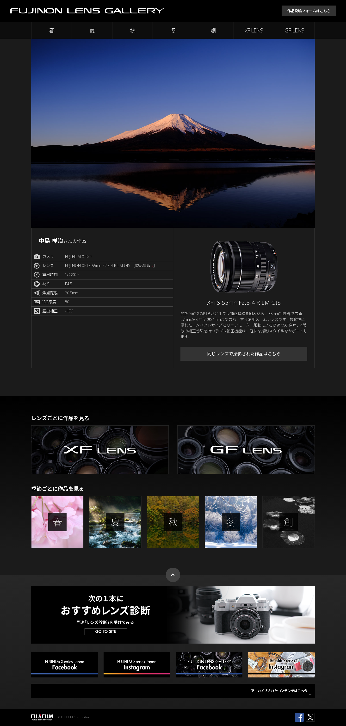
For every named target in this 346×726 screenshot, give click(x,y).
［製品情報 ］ (144, 265)
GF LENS (294, 30)
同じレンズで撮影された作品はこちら (244, 354)
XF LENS (254, 30)
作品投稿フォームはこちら (309, 10)
